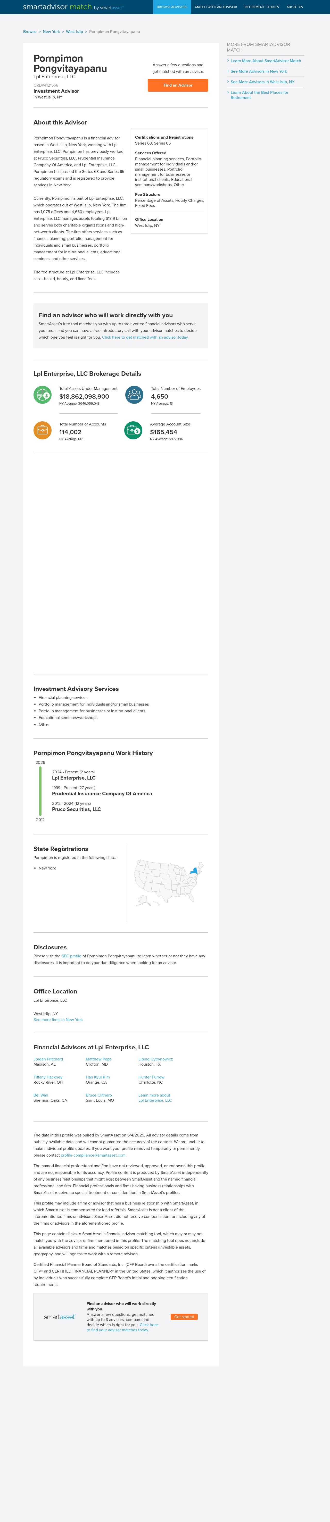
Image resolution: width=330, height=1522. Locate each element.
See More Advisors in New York (259, 71)
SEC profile (71, 956)
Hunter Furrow (151, 1077)
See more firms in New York (58, 1019)
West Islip (74, 31)
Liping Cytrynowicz (155, 1059)
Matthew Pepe (99, 1059)
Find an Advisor (178, 85)
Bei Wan (41, 1095)
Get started (184, 1316)
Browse (30, 31)
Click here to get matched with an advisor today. (145, 337)
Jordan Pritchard (48, 1059)
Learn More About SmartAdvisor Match (266, 60)
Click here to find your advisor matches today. (122, 1327)
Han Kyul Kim (98, 1077)
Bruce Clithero (99, 1095)
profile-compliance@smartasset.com (93, 1155)
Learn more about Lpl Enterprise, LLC (155, 1098)
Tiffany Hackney (48, 1077)
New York (51, 31)
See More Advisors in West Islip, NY (262, 82)
